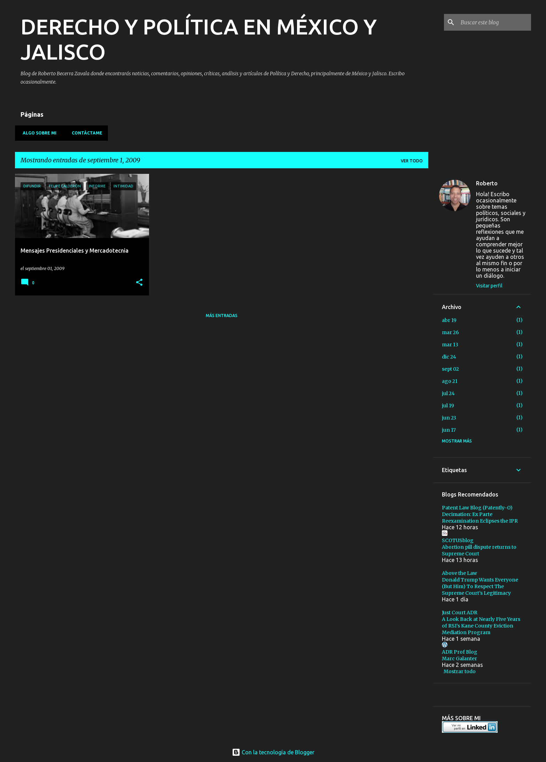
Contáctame (85, 133)
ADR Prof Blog (459, 652)
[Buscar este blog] (494, 22)
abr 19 (449, 320)
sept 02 (450, 369)
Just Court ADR (459, 612)
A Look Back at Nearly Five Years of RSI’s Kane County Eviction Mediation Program (481, 626)
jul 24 (448, 393)
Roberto (487, 183)
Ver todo (412, 161)
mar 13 (450, 344)
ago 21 (450, 381)
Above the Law (459, 573)
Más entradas (221, 315)
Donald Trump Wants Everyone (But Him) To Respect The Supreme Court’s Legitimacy (480, 586)
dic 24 (449, 357)
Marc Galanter (459, 658)
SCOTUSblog (458, 540)
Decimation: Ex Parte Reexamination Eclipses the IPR (480, 517)
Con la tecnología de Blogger (273, 752)
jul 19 (448, 405)
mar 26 (450, 332)
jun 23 (449, 418)
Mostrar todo (460, 671)
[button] (139, 282)
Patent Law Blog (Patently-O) (477, 508)
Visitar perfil (489, 285)
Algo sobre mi (37, 133)
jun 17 (449, 430)
